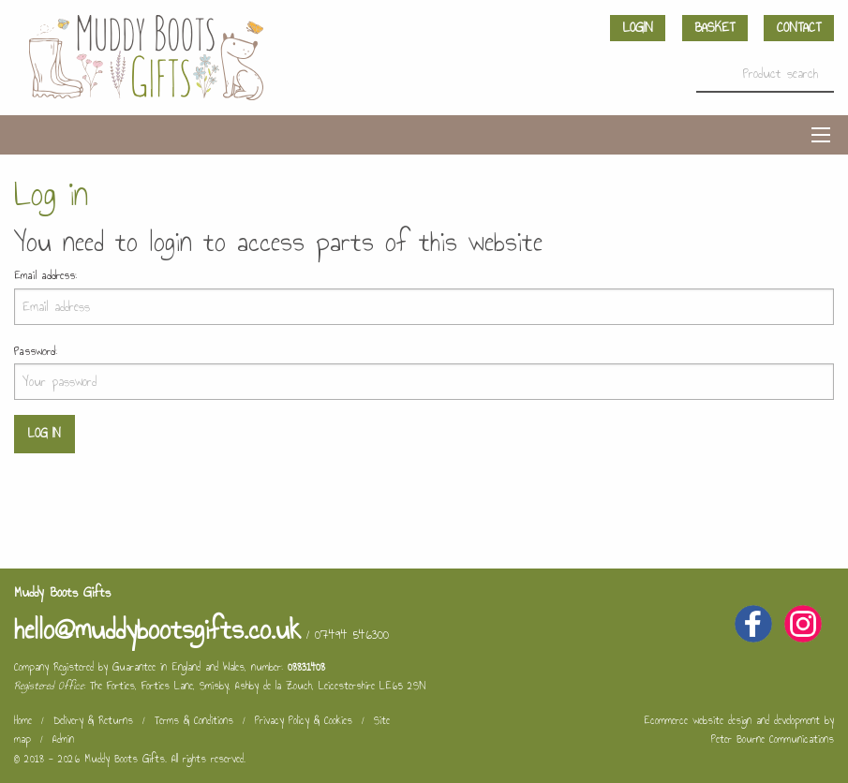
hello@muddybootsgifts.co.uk (157, 629)
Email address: (45, 275)
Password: (35, 351)
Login (638, 27)
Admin (63, 739)
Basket (714, 27)
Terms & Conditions (194, 720)
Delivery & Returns (93, 720)
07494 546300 (352, 634)
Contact (799, 27)
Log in (44, 433)
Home (23, 720)
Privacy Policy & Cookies (303, 720)
